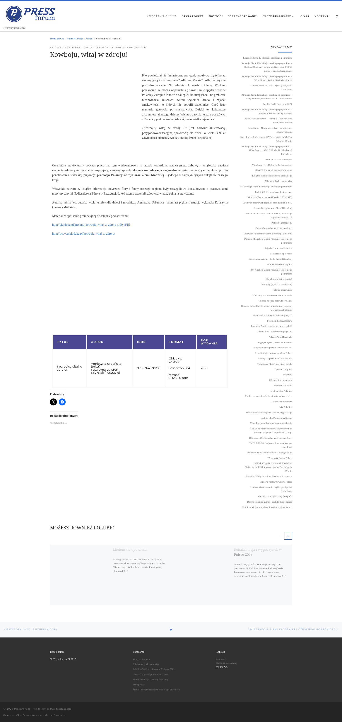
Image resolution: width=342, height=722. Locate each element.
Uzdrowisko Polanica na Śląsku (276, 418)
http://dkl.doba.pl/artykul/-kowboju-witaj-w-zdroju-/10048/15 (91, 224)
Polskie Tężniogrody (282, 222)
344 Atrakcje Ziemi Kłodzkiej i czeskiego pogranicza (271, 271)
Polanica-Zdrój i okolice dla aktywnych (272, 315)
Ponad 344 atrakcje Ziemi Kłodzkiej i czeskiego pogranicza (268, 240)
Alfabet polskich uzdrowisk (278, 181)
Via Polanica (285, 407)
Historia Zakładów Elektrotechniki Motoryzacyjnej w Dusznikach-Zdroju (266, 308)
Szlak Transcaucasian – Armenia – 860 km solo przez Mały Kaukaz (268, 120)
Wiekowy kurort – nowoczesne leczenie (272, 295)
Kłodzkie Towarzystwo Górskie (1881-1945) (270, 197)
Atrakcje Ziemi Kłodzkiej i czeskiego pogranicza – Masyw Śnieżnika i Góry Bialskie (266, 111)
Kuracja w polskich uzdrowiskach (275, 358)
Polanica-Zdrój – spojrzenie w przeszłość (271, 326)
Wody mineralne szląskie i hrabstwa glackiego (269, 412)
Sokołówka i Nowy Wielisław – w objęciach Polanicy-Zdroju (270, 130)
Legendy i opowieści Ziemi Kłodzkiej (273, 208)
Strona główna (57, 38)
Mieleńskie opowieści (130, 549)
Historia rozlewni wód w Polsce (276, 481)
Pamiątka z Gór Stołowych (278, 159)
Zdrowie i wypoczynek (280, 380)
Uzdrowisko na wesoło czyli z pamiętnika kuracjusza (271, 87)
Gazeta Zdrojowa (283, 369)
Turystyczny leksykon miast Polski (274, 364)
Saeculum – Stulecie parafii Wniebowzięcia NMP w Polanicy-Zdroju (266, 139)
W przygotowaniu (141, 659)
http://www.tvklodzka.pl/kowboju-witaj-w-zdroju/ (83, 233)
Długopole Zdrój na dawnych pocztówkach (270, 438)
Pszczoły (287, 374)
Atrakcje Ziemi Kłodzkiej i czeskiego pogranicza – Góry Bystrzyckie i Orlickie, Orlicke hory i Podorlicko (266, 150)
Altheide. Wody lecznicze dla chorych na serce (269, 476)
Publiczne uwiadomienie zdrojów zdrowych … (268, 396)
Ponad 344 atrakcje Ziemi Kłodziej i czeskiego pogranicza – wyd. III (269, 215)
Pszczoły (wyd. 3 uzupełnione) (277, 284)
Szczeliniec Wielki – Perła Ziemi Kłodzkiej (270, 259)
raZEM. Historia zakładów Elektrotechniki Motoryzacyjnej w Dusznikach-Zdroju (271, 430)
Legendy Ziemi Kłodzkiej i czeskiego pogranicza (267, 57)
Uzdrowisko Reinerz (282, 401)
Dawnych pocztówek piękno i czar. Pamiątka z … (267, 202)
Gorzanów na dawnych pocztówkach (273, 228)
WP (17, 715)
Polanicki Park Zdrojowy (279, 320)
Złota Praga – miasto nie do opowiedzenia (271, 423)
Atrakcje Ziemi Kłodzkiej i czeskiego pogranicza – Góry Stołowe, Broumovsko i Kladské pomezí (266, 96)
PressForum (22, 708)
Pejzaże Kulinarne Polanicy (278, 248)
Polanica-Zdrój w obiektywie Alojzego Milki (269, 452)
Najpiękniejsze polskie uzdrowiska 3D (273, 347)
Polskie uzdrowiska (282, 289)
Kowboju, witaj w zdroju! (279, 279)
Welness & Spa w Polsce (279, 458)
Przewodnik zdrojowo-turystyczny (275, 331)
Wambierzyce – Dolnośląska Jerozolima (272, 165)
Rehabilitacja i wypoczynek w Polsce (273, 353)
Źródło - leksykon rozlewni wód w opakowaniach (156, 689)
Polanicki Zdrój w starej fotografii (275, 496)
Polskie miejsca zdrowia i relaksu (275, 300)
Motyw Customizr (55, 715)
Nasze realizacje (75, 38)
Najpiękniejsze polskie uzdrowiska (274, 342)
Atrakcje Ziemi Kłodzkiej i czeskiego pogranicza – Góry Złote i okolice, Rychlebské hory (266, 78)
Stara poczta (138, 684)
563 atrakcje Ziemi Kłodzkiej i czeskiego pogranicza (266, 186)
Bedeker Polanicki (283, 385)
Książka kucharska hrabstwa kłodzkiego (272, 175)
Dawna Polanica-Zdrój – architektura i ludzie (269, 501)
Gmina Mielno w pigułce (279, 264)
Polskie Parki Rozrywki (280, 337)
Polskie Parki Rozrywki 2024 (277, 104)
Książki (89, 38)
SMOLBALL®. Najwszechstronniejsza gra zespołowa (270, 445)
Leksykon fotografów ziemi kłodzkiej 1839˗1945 (267, 233)
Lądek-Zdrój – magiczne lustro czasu (273, 192)
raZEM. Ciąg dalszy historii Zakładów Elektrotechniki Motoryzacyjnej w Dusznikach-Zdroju (268, 467)
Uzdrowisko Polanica (281, 391)
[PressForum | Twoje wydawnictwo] (30, 13)
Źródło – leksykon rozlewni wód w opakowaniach (267, 507)
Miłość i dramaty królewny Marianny (273, 170)
